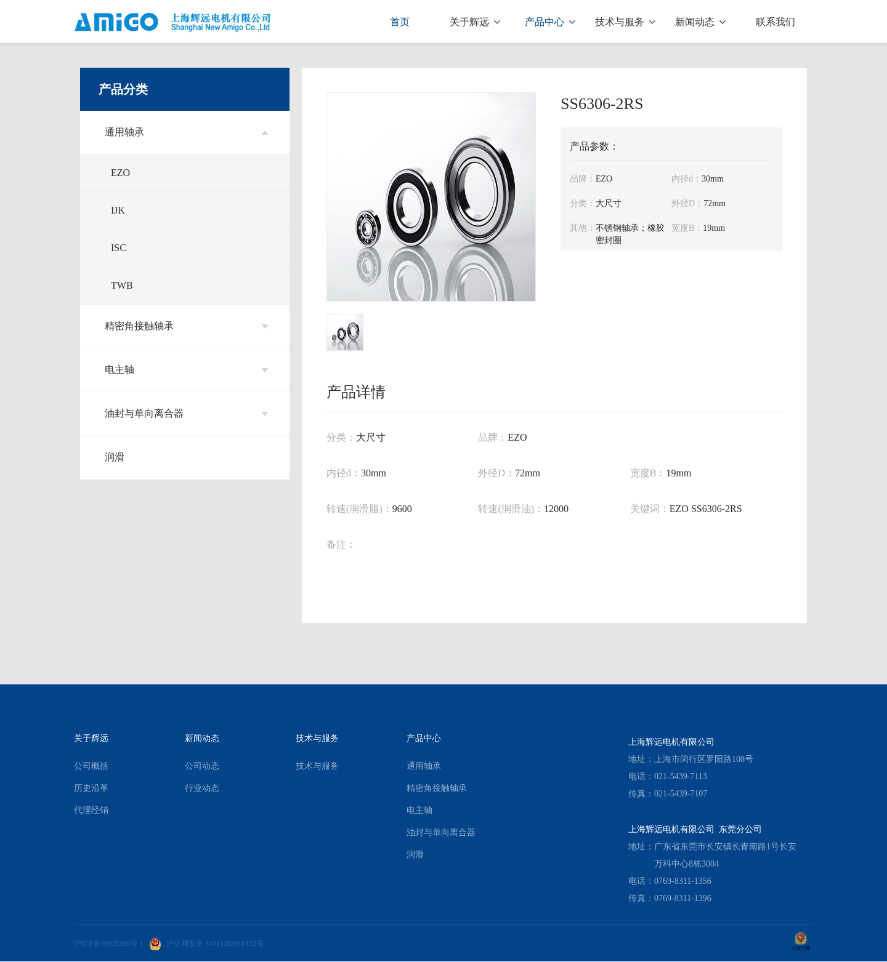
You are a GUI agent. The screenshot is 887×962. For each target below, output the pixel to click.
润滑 (114, 457)
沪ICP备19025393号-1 (109, 943)
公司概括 (91, 766)
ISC (118, 248)
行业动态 (202, 788)
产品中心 (550, 22)
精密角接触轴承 (186, 326)
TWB (122, 285)
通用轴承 (186, 132)
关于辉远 (475, 22)
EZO (120, 172)
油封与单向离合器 (186, 413)
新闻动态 (700, 22)
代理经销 (91, 810)
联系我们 (775, 22)
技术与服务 (625, 22)
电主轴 (186, 369)
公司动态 (202, 766)
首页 (400, 22)
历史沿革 (91, 788)
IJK (118, 210)
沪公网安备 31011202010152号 (206, 943)
